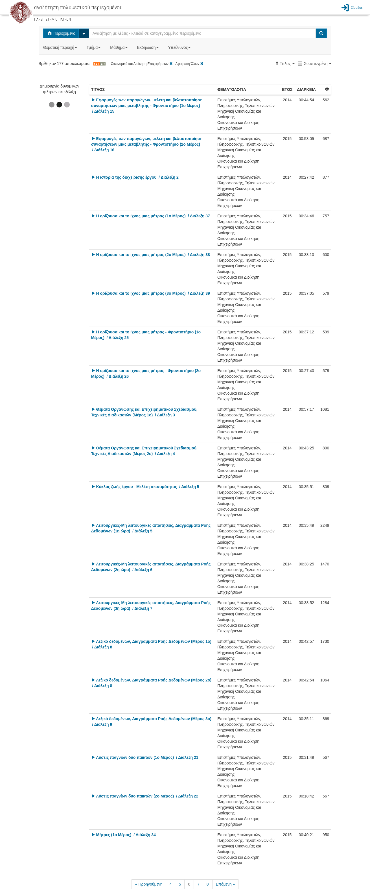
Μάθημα (119, 47)
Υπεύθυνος (180, 47)
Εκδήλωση (148, 47)
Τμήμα (94, 47)
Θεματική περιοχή (60, 47)
